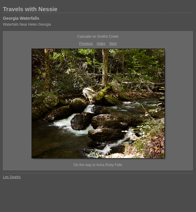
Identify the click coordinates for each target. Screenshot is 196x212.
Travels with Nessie (30, 9)
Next (113, 44)
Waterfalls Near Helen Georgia (27, 24)
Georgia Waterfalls (21, 18)
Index (101, 44)
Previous (86, 44)
